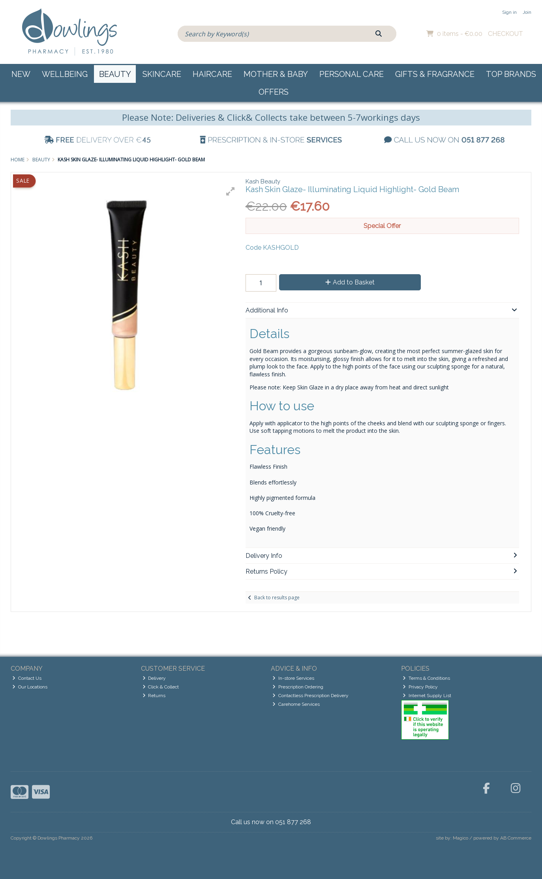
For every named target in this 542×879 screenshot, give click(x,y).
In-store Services (293, 678)
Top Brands (511, 74)
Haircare (212, 74)
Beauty (115, 74)
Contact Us (26, 678)
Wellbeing (65, 74)
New (20, 74)
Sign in (509, 12)
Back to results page (277, 597)
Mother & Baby (276, 74)
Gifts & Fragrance (434, 74)
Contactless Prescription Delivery (310, 695)
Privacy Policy (420, 687)
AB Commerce (515, 838)
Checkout (505, 33)
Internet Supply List (427, 695)
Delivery (154, 678)
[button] (230, 191)
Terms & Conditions (426, 678)
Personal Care (351, 74)
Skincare (162, 74)
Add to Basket (350, 282)
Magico (460, 838)
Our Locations (29, 687)
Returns (154, 695)
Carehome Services (296, 704)
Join (527, 12)
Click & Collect (161, 687)
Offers (274, 92)
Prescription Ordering (297, 687)
